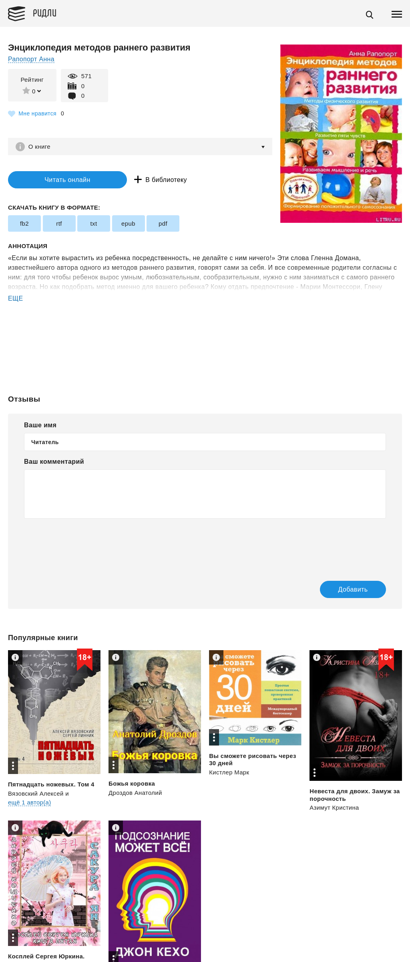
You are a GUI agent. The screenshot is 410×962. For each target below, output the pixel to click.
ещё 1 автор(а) (29, 802)
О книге (40, 146)
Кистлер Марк (229, 772)
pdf (163, 223)
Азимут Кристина (334, 807)
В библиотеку (148, 179)
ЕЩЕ (15, 298)
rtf (59, 223)
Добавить (349, 589)
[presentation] (85, 544)
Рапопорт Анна (31, 59)
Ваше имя (40, 425)
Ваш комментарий (54, 462)
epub (128, 223)
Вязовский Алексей (36, 793)
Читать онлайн (57, 179)
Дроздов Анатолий (136, 793)
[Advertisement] (205, 336)
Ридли (46, 12)
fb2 (24, 223)
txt (93, 223)
